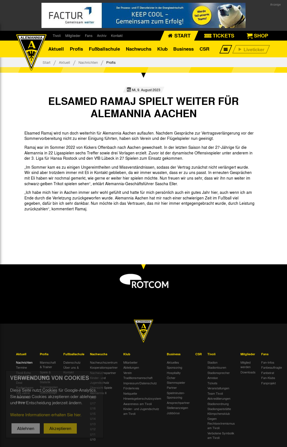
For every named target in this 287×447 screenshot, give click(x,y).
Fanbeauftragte (271, 367)
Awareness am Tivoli (137, 403)
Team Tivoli (215, 393)
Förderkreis (131, 388)
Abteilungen (131, 367)
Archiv (102, 35)
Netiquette (130, 393)
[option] (46, 221)
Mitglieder (72, 35)
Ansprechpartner (178, 402)
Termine (21, 367)
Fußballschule (104, 48)
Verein (127, 372)
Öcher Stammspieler (176, 380)
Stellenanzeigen (177, 407)
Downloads (248, 372)
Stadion (212, 362)
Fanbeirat (267, 372)
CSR (204, 48)
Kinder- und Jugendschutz (99, 380)
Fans (88, 35)
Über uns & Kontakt (71, 369)
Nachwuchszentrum (103, 362)
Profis (76, 48)
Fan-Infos (267, 362)
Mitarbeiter (130, 362)
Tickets (212, 383)
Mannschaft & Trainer (48, 364)
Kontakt (116, 35)
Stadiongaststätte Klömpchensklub (219, 411)
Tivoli (57, 35)
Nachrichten (88, 62)
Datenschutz (72, 362)
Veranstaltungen (218, 388)
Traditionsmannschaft (137, 377)
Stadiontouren (216, 367)
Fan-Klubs (268, 377)
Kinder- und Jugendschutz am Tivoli (141, 411)
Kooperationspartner (104, 367)
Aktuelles (173, 362)
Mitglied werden (245, 364)
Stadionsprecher (218, 372)
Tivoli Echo (23, 372)
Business (183, 48)
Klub (162, 48)
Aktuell (56, 48)
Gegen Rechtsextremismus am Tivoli (221, 423)
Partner (172, 387)
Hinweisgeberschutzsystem (142, 398)
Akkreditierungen (218, 398)
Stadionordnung (218, 403)
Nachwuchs (138, 48)
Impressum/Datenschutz (140, 383)
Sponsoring (174, 367)
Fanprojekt (268, 383)
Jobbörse (173, 413)
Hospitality (174, 372)
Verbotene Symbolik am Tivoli (220, 435)
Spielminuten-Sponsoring (176, 395)
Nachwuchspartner (103, 372)
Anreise (212, 377)
